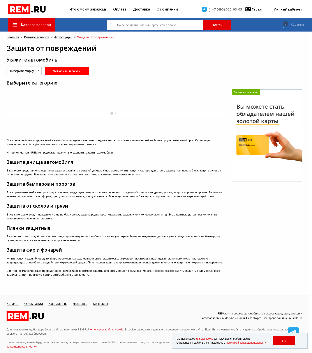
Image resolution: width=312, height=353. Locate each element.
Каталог (13, 303)
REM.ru (222, 313)
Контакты (100, 303)
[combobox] (24, 70)
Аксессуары (53, 37)
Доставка (141, 9)
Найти (217, 25)
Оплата (120, 9)
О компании (167, 9)
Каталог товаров (31, 37)
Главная (12, 37)
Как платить (57, 303)
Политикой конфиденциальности (246, 342)
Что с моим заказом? (88, 9)
